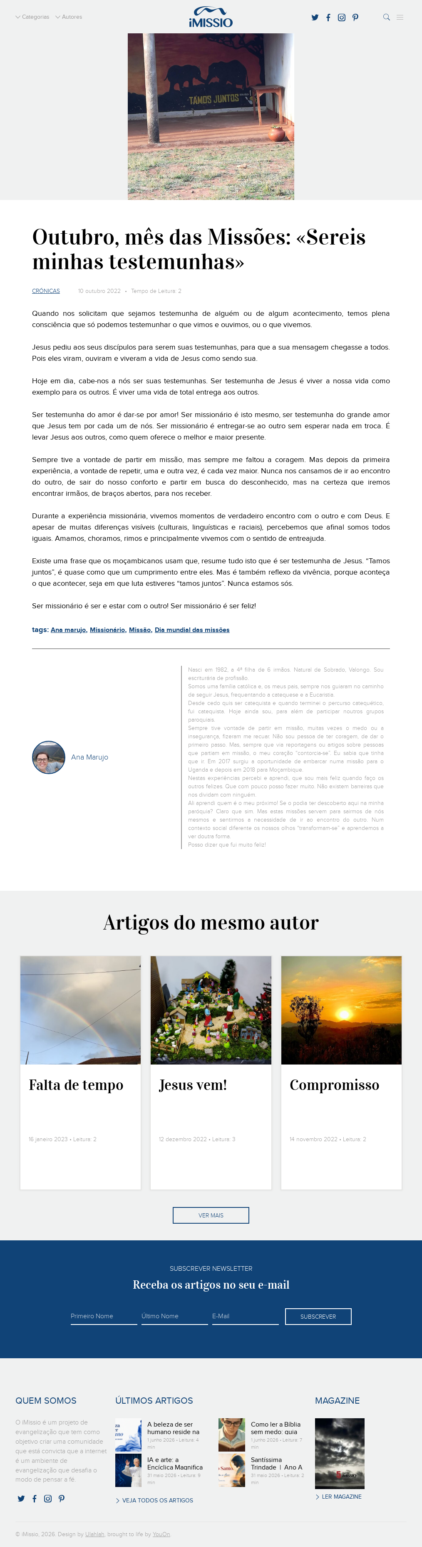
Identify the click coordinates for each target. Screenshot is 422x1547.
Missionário (107, 630)
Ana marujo (68, 630)
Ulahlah (94, 1534)
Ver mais (211, 1215)
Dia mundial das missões (192, 630)
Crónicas (46, 291)
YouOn (161, 1534)
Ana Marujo (89, 757)
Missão (140, 630)
